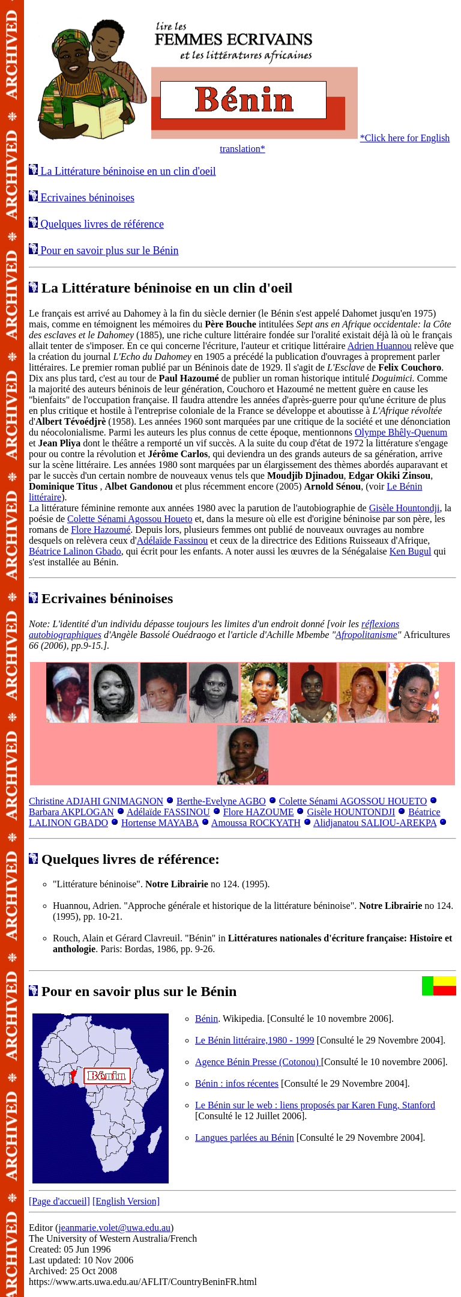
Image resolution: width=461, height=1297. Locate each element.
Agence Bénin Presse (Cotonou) (258, 1062)
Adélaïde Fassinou (172, 540)
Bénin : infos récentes (237, 1083)
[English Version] (126, 1201)
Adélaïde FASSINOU (168, 812)
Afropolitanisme (366, 635)
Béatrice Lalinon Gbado (75, 551)
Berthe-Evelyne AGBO (221, 801)
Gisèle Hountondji (404, 508)
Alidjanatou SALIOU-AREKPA (374, 823)
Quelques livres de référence (101, 224)
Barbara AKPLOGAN (71, 812)
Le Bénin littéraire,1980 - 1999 (255, 1040)
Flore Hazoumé (100, 529)
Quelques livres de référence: (124, 859)
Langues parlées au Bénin (244, 1137)
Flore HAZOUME (258, 812)
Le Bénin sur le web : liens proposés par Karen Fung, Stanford (315, 1105)
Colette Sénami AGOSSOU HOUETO (353, 801)
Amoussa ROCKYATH (256, 823)
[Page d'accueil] (59, 1201)
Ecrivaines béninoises (86, 198)
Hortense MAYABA (160, 823)
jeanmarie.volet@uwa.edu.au (114, 1228)
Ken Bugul (411, 551)
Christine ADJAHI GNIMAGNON (96, 801)
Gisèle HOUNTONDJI (351, 812)
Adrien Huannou (380, 346)
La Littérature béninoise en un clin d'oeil (127, 171)
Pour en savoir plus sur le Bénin (108, 251)
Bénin (206, 1018)
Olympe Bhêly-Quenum (401, 432)
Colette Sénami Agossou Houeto (129, 519)
